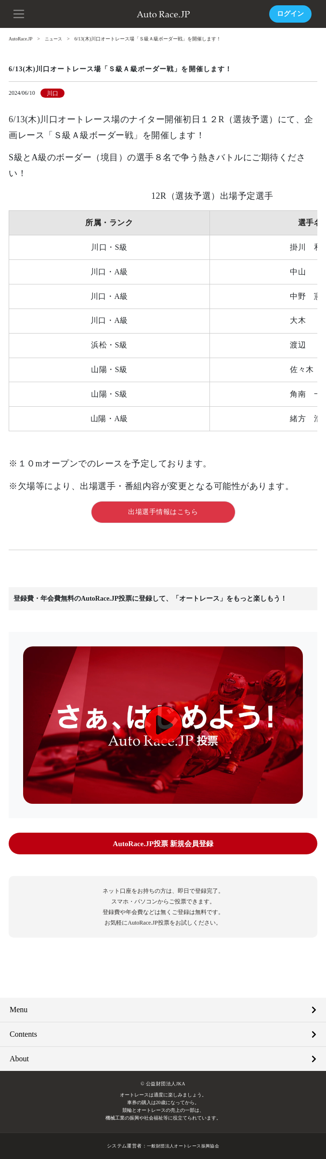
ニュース (55, 38)
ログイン (290, 13)
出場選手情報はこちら (163, 511)
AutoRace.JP (21, 38)
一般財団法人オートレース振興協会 (183, 1145)
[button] (19, 13)
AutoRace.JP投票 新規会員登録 (163, 843)
